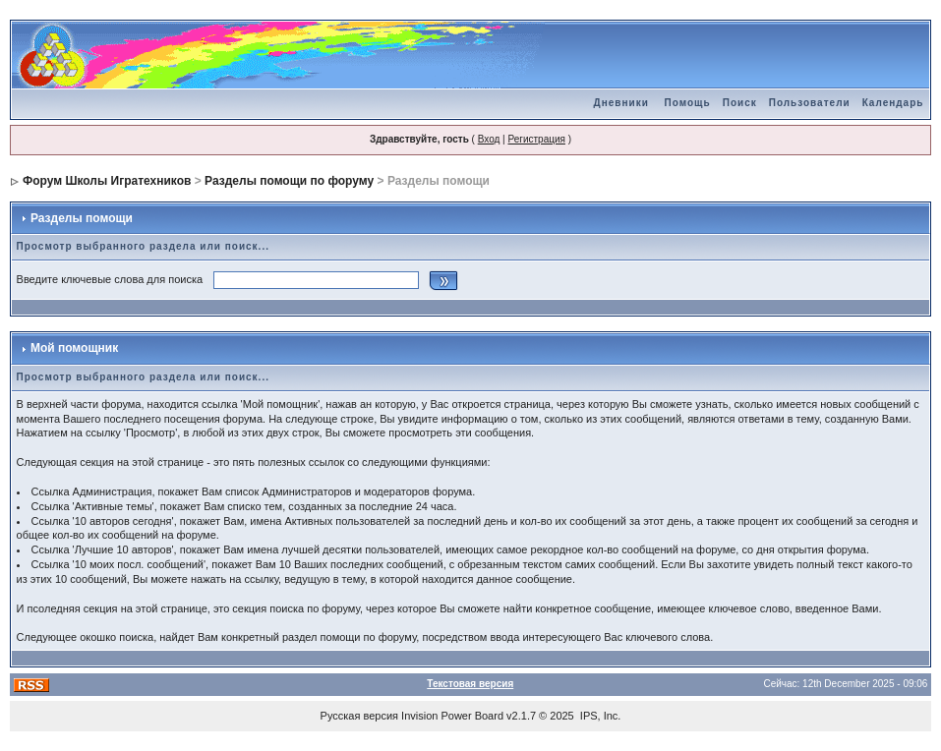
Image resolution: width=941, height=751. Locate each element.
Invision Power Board (452, 716)
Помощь (688, 102)
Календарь (893, 102)
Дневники (621, 102)
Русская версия (359, 716)
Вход (489, 139)
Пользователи (810, 102)
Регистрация (535, 139)
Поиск (740, 102)
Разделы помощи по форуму (289, 181)
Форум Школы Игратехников (107, 181)
